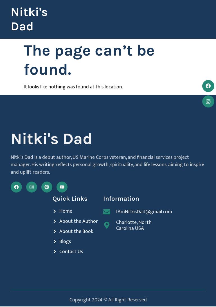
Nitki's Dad (29, 19)
